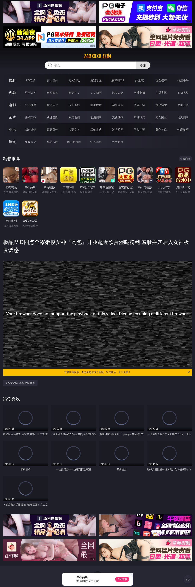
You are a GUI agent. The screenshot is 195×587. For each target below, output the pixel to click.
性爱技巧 (183, 129)
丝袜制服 (139, 93)
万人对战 (74, 80)
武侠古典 (96, 129)
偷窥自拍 (30, 117)
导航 (12, 141)
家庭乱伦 (52, 129)
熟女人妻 (117, 93)
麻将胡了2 (117, 80)
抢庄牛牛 (183, 80)
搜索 (143, 65)
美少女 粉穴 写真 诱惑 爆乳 (20, 382)
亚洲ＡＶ (30, 93)
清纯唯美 (139, 117)
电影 (12, 104)
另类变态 (183, 105)
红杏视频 (96, 142)
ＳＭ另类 (183, 93)
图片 (12, 117)
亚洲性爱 (30, 105)
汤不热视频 (74, 142)
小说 (12, 129)
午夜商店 (30, 142)
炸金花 (139, 80)
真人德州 (52, 80)
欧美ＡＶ (74, 93)
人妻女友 (74, 129)
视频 (12, 92)
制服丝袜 (117, 105)
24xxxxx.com (97, 56)
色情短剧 (117, 142)
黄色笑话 (161, 129)
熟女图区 (161, 117)
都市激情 (30, 129)
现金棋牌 (161, 80)
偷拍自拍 (52, 105)
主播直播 (161, 93)
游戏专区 (96, 80)
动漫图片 (96, 117)
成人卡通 (74, 105)
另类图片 (183, 117)
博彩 (12, 80)
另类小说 (139, 129)
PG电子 (30, 80)
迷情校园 (117, 129)
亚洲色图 (52, 117)
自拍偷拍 (52, 93)
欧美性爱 (96, 105)
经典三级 (139, 105)
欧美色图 (74, 117)
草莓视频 (52, 142)
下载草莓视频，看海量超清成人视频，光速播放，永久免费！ (127, 372)
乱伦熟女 (161, 105)
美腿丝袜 (117, 117)
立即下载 (122, 579)
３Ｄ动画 (96, 93)
